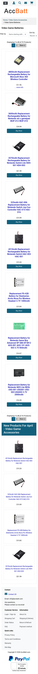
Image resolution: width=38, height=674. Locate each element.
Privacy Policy (10, 635)
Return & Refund (25, 622)
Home (5, 20)
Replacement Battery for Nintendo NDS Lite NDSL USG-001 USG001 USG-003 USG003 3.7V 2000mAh (19, 390)
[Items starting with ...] (17, 34)
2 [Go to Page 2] (16, 45)
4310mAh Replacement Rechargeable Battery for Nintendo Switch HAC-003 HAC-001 (19, 253)
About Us (23, 614)
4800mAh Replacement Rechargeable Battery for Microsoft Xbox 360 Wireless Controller (19, 75)
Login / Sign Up (10, 614)
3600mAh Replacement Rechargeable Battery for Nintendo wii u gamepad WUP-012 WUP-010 (19, 117)
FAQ (6, 627)
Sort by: (32, 33)
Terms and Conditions (12, 639)
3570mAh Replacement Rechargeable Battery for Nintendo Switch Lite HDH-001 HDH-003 (19, 162)
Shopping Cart (10, 618)
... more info (19, 87)
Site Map (8, 647)
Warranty (8, 643)
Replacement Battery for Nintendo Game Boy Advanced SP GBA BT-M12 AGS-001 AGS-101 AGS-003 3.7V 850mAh (19, 343)
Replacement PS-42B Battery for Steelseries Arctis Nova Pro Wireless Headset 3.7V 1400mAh (19, 297)
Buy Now (19, 131)
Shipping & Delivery (26, 618)
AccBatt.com (25, 652)
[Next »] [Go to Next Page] (22, 45)
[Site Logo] (19, 10)
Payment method (26, 627)
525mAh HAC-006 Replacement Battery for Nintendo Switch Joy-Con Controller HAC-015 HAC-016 (19, 207)
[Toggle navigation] (5, 3)
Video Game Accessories (18, 20)
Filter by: (3, 34)
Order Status (9, 622)
